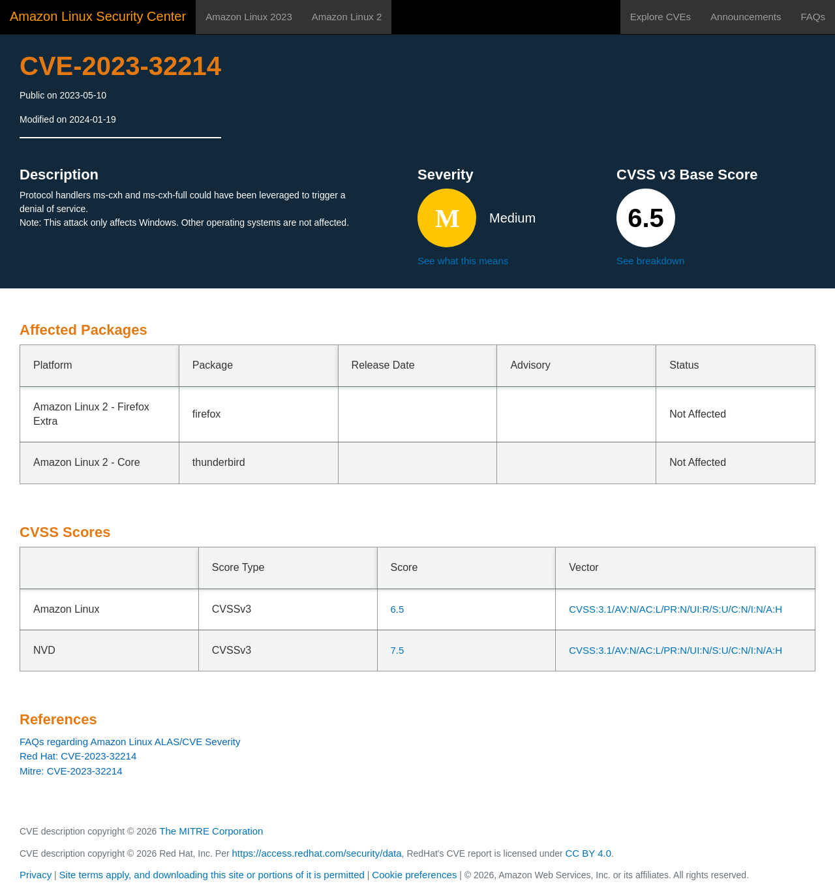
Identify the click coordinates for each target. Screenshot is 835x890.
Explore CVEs (660, 16)
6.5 (397, 609)
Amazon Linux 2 (347, 16)
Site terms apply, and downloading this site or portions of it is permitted (212, 874)
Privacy (36, 874)
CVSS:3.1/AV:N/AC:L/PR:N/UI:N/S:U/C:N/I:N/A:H (675, 650)
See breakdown (650, 260)
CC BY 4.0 (589, 853)
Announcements (745, 16)
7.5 (397, 650)
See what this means (463, 260)
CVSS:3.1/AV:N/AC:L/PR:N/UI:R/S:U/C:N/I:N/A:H (675, 609)
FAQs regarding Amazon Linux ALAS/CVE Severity (130, 741)
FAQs (812, 16)
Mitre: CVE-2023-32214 (71, 770)
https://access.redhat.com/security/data (316, 853)
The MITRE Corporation (211, 830)
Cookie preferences (414, 874)
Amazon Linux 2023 (248, 16)
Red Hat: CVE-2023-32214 (78, 755)
